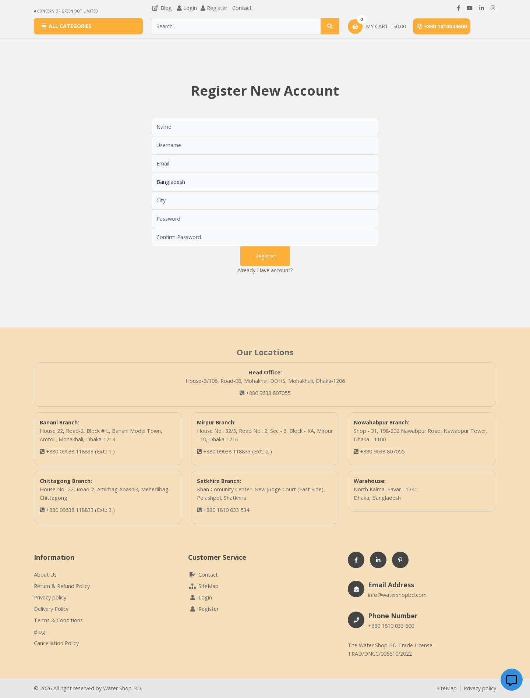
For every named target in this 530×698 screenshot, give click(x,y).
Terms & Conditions (58, 620)
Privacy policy (50, 597)
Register (217, 7)
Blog (162, 7)
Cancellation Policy (56, 643)
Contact (242, 7)
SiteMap (203, 586)
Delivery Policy (51, 608)
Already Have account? (265, 270)
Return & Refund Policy (62, 586)
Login (190, 7)
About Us (45, 574)
